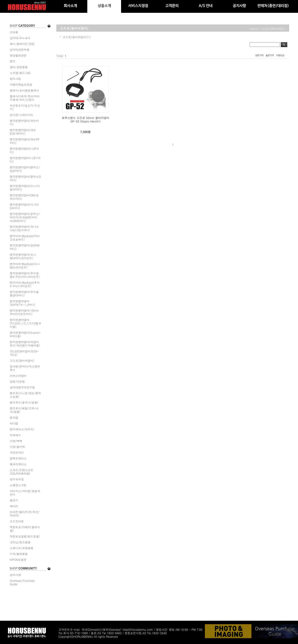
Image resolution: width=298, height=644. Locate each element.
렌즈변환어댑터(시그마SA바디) (24, 206)
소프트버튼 (17, 521)
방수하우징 (17, 479)
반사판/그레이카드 (21, 114)
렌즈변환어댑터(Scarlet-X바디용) (25, 334)
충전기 (14, 500)
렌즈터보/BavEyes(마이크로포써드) (25, 237)
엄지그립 (15, 78)
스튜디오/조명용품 (21, 548)
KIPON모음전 (18, 559)
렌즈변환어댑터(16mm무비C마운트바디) (24, 312)
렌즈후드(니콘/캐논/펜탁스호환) (25, 394)
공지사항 (15, 574)
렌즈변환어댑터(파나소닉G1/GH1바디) (24, 228)
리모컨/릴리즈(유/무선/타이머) (25, 513)
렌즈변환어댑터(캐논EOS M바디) (23, 131)
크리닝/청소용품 (20, 542)
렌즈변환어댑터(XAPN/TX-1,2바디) (22, 302)
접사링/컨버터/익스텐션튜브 (25, 368)
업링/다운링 (17, 381)
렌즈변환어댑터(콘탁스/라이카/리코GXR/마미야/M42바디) (25, 217)
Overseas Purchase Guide (22, 582)
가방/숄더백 (17, 446)
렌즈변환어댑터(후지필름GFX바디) (24, 293)
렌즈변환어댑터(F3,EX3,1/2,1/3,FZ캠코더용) (25, 323)
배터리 (14, 506)
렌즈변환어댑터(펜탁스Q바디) (25, 178)
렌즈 (12, 61)
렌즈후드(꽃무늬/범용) (24, 402)
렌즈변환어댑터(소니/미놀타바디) (25, 187)
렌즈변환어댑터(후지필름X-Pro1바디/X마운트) (25, 274)
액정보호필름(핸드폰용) (25, 536)
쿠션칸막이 (17, 452)
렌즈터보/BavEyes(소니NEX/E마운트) (25, 265)
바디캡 (14, 423)
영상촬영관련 (18, 55)
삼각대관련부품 (19, 49)
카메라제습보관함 (21, 84)
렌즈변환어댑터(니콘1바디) (25, 159)
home (254, 29)
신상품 (14, 32)
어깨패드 (15, 435)
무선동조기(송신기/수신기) (25, 107)
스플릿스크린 (18, 485)
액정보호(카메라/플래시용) (25, 528)
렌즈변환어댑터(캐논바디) (24, 122)
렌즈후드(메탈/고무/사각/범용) (24, 409)
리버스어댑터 (18, 375)
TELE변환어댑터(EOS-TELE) (24, 352)
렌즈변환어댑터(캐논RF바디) (25, 140)
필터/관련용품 (19, 67)
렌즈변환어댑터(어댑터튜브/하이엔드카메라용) (25, 343)
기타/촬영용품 (19, 553)
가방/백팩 (16, 441)
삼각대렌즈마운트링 (22, 387)
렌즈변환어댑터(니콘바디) (24, 150)
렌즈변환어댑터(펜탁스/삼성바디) (25, 168)
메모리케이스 (18, 464)
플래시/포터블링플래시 (24, 90)
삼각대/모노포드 (20, 38)
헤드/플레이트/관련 (22, 43)
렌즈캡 (14, 417)
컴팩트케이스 (18, 458)
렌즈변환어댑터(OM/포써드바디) (24, 196)
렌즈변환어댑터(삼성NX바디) (25, 246)
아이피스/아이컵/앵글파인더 (25, 492)
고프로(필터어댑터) (22, 360)
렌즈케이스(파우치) (22, 429)
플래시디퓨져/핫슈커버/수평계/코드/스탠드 (25, 97)
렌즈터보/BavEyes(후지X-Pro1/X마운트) (25, 284)
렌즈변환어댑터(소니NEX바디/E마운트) (23, 256)
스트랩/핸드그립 (20, 73)
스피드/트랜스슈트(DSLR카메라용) (21, 471)
